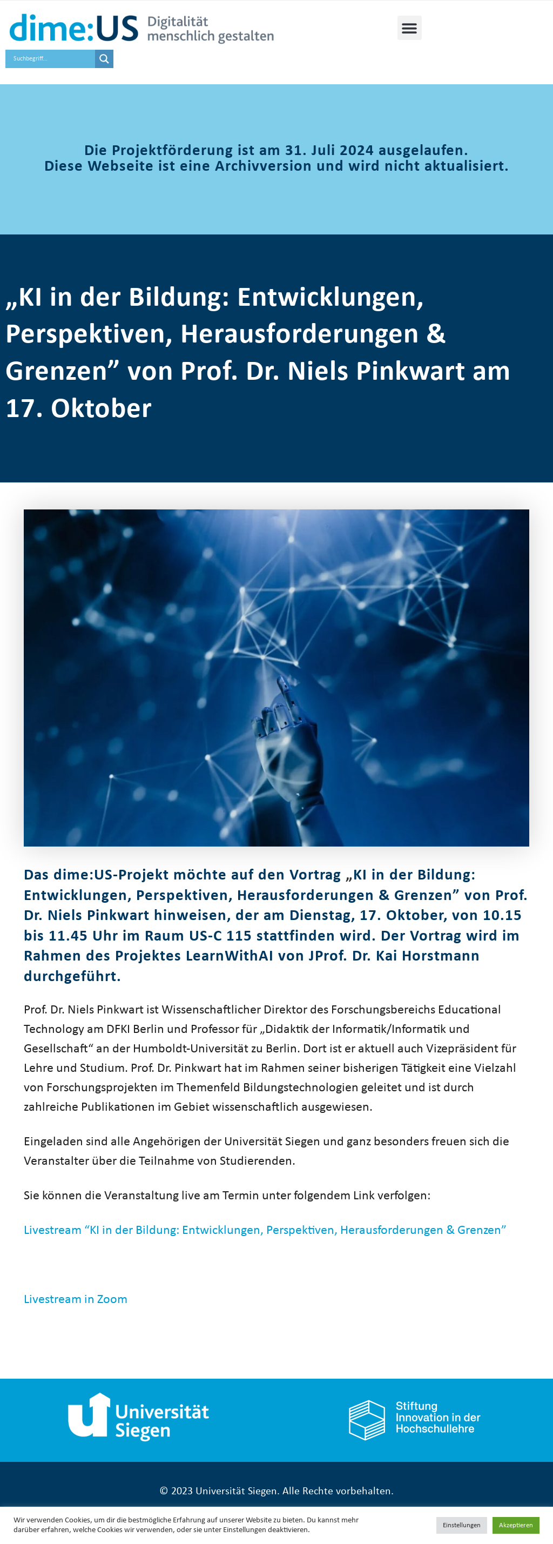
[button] (409, 28)
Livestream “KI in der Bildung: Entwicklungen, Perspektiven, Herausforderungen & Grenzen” (265, 1230)
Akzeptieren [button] (516, 1525)
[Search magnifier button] (104, 59)
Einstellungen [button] (462, 1525)
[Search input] (53, 59)
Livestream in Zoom (75, 1299)
